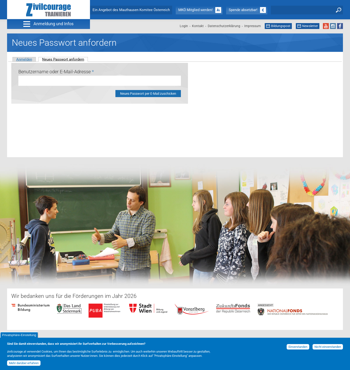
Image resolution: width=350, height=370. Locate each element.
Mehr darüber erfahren (24, 364)
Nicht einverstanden (327, 348)
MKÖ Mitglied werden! (195, 10)
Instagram (333, 26)
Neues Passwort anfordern (65, 59)
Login (184, 26)
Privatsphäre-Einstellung (19, 336)
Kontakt (198, 26)
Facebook (340, 26)
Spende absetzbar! (243, 10)
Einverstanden (298, 348)
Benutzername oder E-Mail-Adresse (56, 71)
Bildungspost (280, 26)
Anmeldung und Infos (53, 23)
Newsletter (310, 26)
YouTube (326, 26)
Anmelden (24, 59)
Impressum (252, 26)
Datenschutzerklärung (224, 26)
